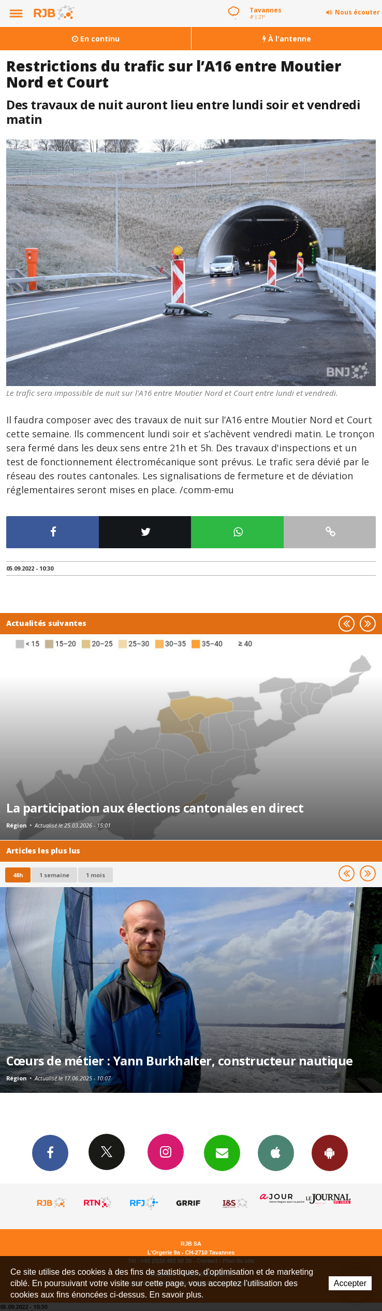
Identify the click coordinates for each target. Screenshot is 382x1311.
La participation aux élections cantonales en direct (154, 808)
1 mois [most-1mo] (95, 875)
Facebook (50, 1152)
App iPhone (276, 1152)
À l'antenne (286, 39)
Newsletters (222, 1152)
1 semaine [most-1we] (54, 875)
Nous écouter (357, 12)
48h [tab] (18, 875)
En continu (96, 39)
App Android (330, 1152)
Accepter (350, 1283)
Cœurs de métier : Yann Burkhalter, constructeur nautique (179, 1060)
